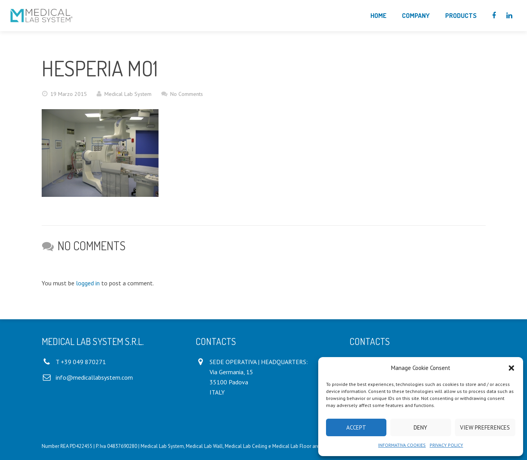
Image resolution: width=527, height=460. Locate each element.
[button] (511, 368)
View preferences (485, 427)
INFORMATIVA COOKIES (402, 445)
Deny (420, 427)
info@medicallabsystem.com (94, 377)
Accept (356, 427)
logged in (88, 283)
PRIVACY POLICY (446, 445)
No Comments (186, 93)
